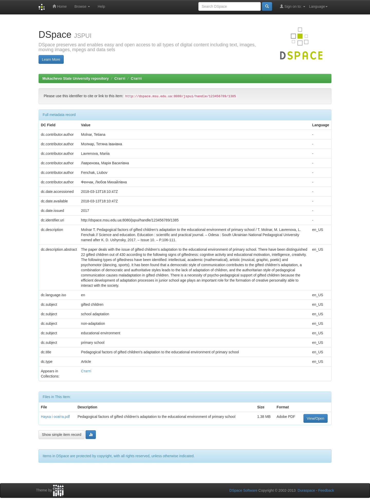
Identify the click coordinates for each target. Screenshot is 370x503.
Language (318, 6)
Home (59, 6)
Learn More (51, 59)
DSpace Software (243, 490)
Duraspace (306, 490)
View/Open (315, 418)
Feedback (326, 490)
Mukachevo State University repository (75, 78)
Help (101, 6)
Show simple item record (61, 435)
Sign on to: (292, 6)
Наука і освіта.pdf (55, 417)
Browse (82, 6)
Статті (119, 78)
